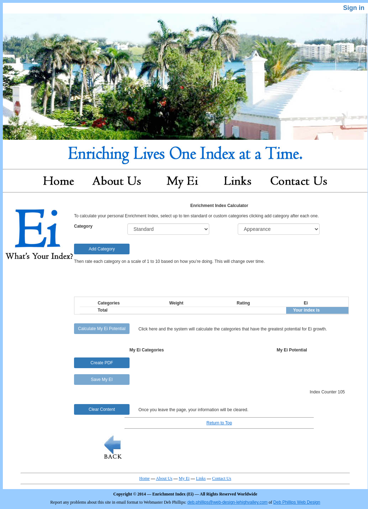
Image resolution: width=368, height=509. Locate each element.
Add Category (102, 248)
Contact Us (221, 478)
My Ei (184, 478)
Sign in (353, 7)
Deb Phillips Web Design (296, 502)
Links (201, 478)
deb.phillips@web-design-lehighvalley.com (227, 502)
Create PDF (101, 362)
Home (144, 478)
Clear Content (102, 409)
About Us (164, 478)
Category (83, 226)
